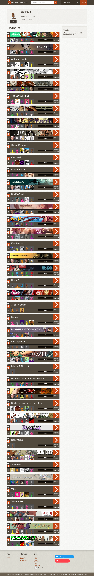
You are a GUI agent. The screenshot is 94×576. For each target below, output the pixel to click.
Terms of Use (10, 574)
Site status (37, 562)
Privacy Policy (19, 574)
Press (35, 563)
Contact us (41, 568)
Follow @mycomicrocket (64, 557)
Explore (76, 2)
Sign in (84, 2)
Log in (8, 557)
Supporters (37, 565)
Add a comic (23, 560)
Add (8, 36)
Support (27, 574)
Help (35, 558)
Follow (13, 21)
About (36, 557)
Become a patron (62, 561)
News (22, 558)
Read (56, 34)
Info (8, 33)
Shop (35, 560)
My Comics (66, 2)
